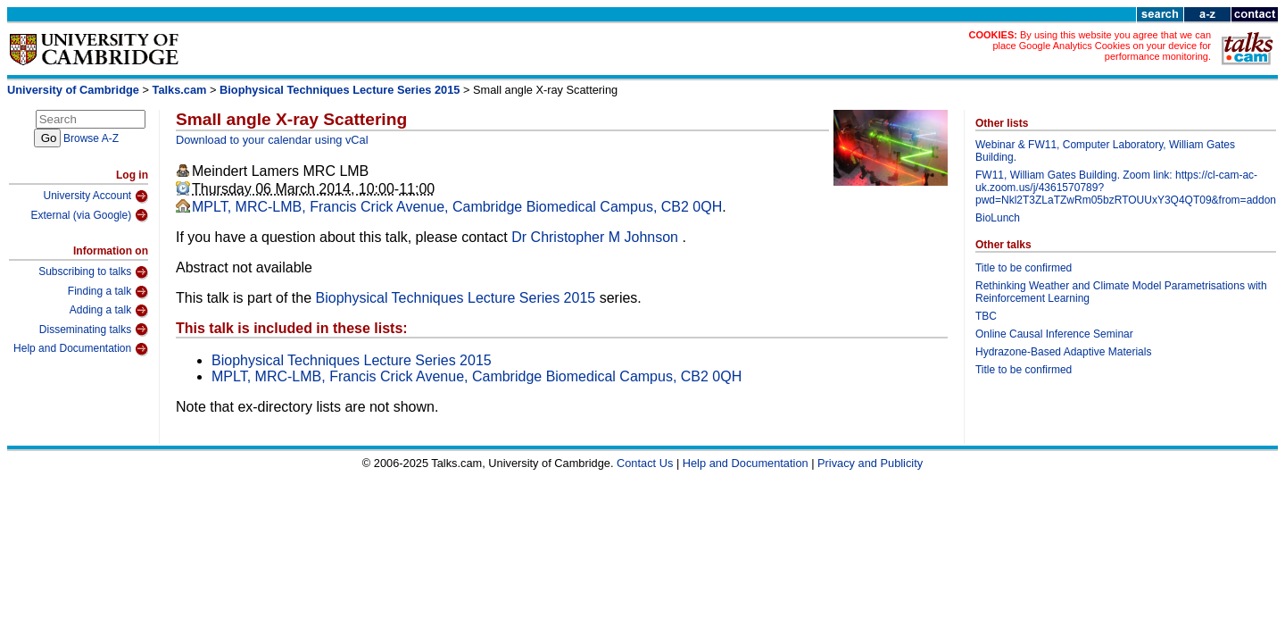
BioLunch (997, 218)
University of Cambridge (73, 89)
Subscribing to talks (93, 272)
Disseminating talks (93, 329)
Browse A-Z (91, 138)
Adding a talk (109, 311)
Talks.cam (180, 89)
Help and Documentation (80, 349)
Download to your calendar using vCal (272, 139)
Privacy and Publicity (870, 463)
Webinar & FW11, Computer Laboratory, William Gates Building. (1105, 150)
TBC (986, 316)
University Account (95, 196)
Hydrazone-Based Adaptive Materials (1063, 352)
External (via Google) (89, 215)
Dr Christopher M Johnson (596, 237)
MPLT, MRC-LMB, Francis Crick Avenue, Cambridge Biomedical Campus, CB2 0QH (457, 206)
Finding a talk (108, 292)
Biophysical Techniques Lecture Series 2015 (340, 89)
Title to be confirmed (1023, 268)
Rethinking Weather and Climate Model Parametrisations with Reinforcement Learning (1121, 292)
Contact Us (645, 463)
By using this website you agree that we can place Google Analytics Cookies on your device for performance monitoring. (1101, 45)
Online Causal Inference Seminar (1054, 334)
